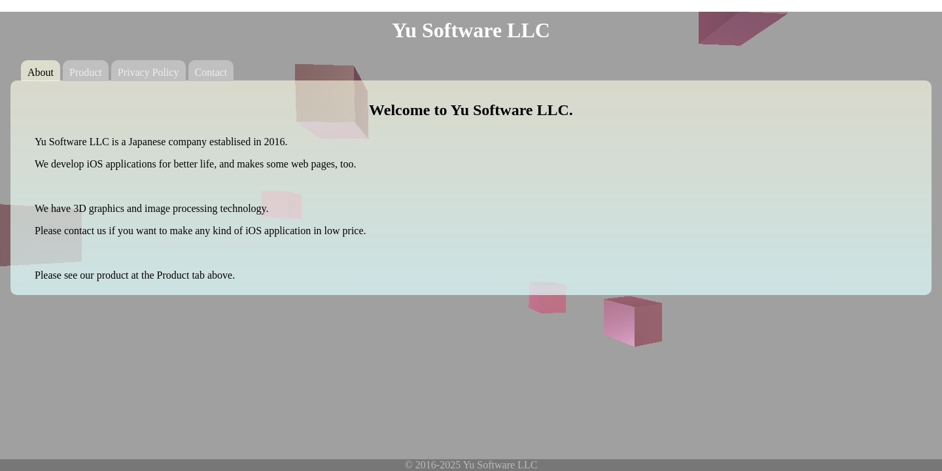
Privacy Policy (148, 72)
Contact (211, 72)
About (40, 72)
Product (85, 72)
